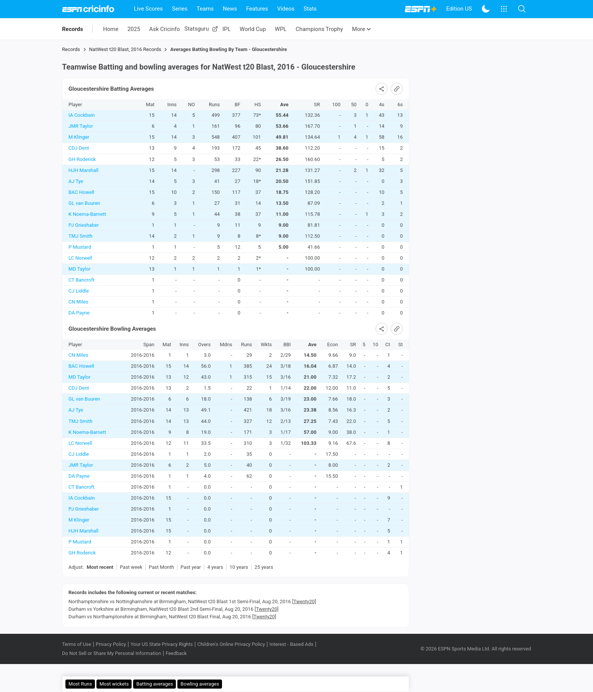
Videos (286, 8)
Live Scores (148, 8)
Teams (205, 8)
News (230, 8)
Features (257, 8)
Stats (310, 8)
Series (180, 8)
